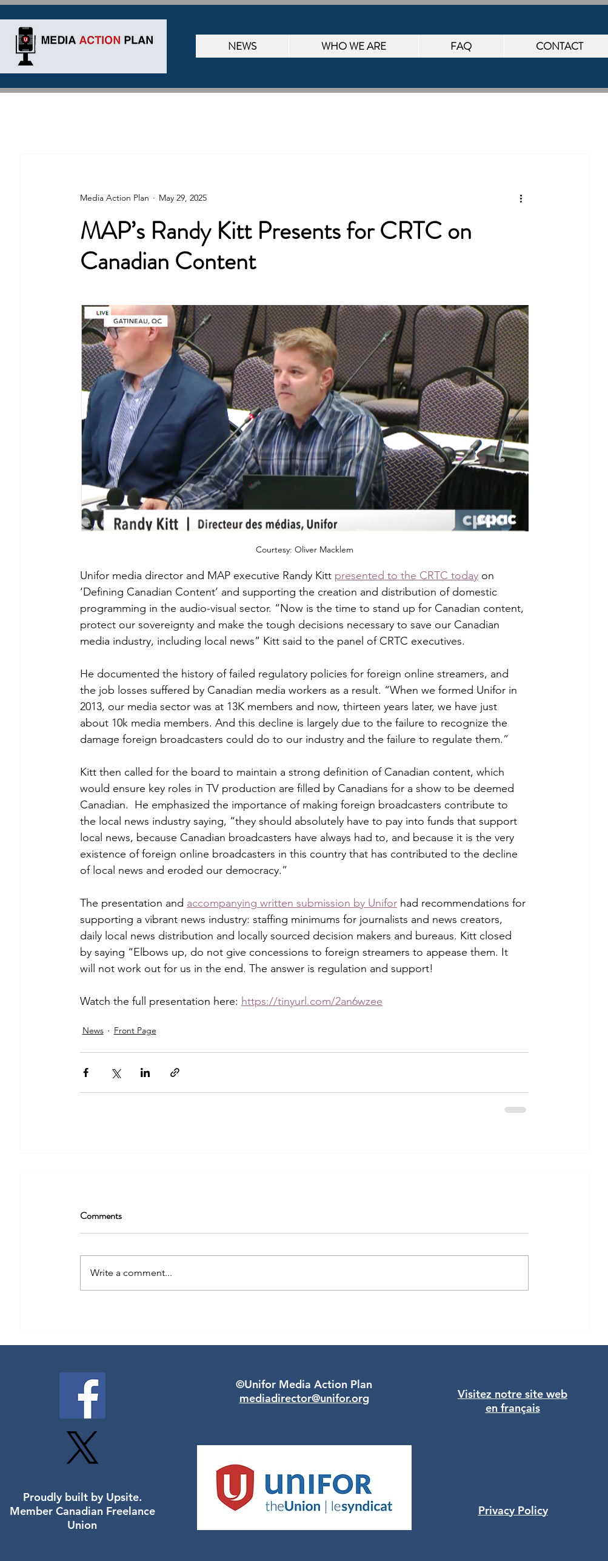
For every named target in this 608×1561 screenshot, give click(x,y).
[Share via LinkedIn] (145, 1072)
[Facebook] (82, 1395)
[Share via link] (175, 1072)
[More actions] (521, 197)
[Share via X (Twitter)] (115, 1072)
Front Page (135, 1030)
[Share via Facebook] (86, 1072)
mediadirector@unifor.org (304, 1398)
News (93, 1030)
